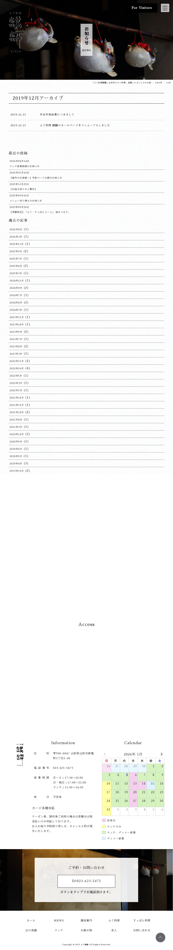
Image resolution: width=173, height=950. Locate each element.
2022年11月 (17, 361)
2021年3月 (16, 427)
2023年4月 (16, 346)
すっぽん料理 (141, 920)
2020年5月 (16, 456)
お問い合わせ (141, 930)
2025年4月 (16, 266)
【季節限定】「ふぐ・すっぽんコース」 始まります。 (40, 212)
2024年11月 (17, 281)
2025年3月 (16, 273)
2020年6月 (16, 449)
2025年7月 (16, 259)
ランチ (58, 930)
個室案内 (86, 920)
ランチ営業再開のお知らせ (25, 166)
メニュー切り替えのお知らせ (26, 201)
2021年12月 (17, 398)
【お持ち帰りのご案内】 (23, 189)
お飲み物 (86, 930)
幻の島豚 (31, 930)
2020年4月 (16, 463)
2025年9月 (16, 251)
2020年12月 (17, 434)
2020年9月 (16, 442)
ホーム (31, 920)
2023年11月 (17, 317)
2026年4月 (16, 229)
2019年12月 (17, 471)
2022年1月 (16, 390)
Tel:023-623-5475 (86, 881)
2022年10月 (17, 368)
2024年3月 (16, 310)
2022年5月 (16, 376)
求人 (114, 930)
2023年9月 (16, 332)
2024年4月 (16, 303)
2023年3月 (16, 354)
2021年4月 (16, 420)
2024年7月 (16, 295)
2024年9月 (16, 288)
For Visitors (142, 7)
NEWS (59, 920)
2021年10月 (17, 412)
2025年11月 (17, 244)
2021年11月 (17, 405)
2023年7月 (16, 339)
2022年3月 (16, 383)
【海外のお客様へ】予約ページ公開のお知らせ (36, 178)
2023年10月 (17, 324)
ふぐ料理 (114, 920)
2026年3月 (16, 237)
